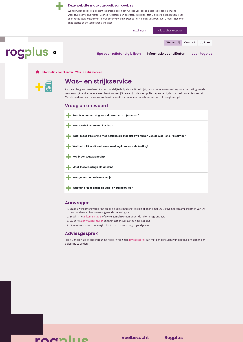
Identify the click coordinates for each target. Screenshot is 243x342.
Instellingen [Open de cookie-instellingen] (139, 30)
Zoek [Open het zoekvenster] (205, 42)
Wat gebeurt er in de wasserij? (92, 177)
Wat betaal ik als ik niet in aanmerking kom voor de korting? (110, 146)
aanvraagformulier (92, 220)
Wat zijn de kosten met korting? (93, 126)
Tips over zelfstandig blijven (119, 53)
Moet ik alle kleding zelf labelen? (93, 167)
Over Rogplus (202, 53)
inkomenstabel (93, 216)
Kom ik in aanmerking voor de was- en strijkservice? (106, 115)
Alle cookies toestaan (170, 30)
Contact (189, 42)
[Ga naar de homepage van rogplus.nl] (37, 72)
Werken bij (173, 42)
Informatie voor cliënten (166, 53)
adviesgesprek (136, 239)
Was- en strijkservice (88, 72)
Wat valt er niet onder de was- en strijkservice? (103, 188)
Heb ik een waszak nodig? (89, 157)
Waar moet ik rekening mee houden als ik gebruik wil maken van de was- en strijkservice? (129, 136)
